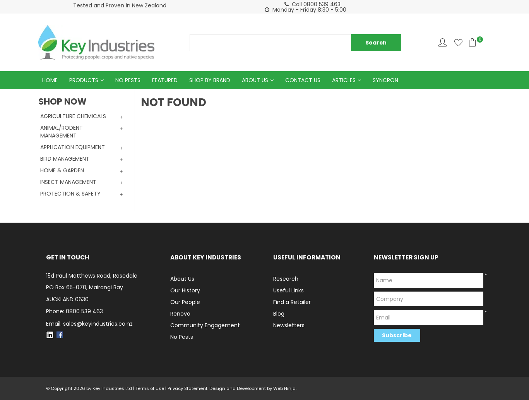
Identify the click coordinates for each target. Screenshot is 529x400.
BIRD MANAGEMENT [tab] (64, 159)
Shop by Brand (209, 80)
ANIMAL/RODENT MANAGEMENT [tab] (61, 131)
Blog (278, 314)
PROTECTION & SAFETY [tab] (70, 193)
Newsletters (289, 325)
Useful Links (288, 290)
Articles (344, 80)
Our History (185, 290)
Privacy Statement (187, 388)
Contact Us (302, 80)
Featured (165, 80)
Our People (185, 302)
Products (83, 80)
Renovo (180, 314)
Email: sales (89, 324)
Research (285, 279)
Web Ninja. (284, 388)
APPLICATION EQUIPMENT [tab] (72, 147)
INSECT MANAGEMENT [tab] (68, 182)
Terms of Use (149, 388)
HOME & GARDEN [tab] (62, 170)
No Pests (127, 80)
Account (442, 42)
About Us (255, 80)
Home (50, 80)
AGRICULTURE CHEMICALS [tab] (73, 116)
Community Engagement (205, 325)
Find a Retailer (292, 302)
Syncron (385, 80)
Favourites (458, 42)
